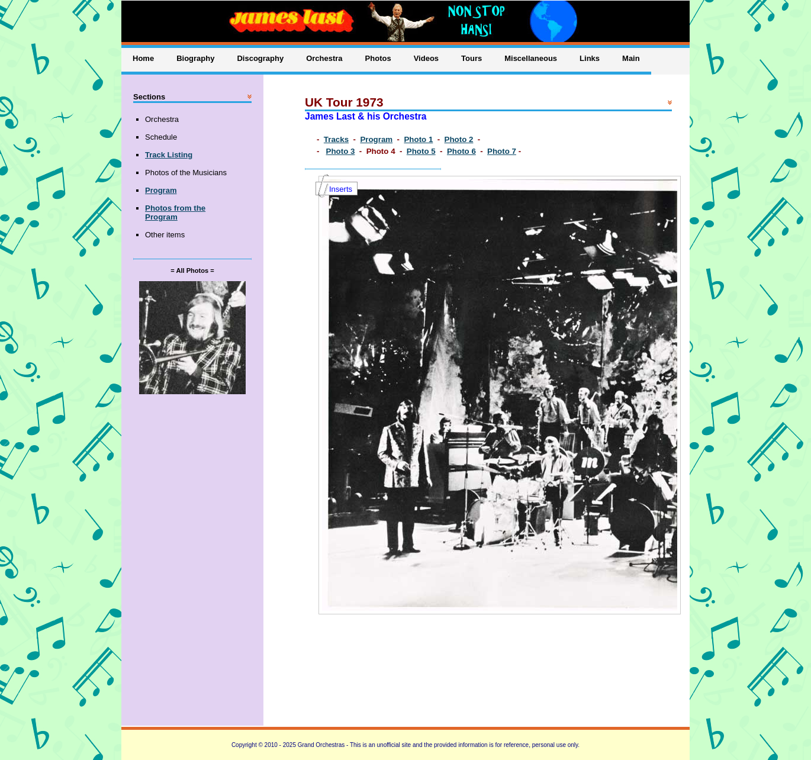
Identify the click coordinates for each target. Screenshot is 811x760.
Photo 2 (459, 139)
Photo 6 (461, 151)
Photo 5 (421, 151)
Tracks (336, 139)
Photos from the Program (175, 212)
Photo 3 (340, 151)
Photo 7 (501, 151)
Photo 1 (418, 139)
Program (376, 139)
